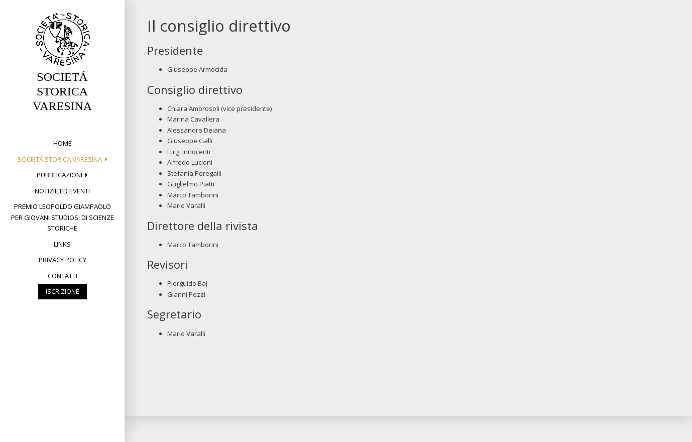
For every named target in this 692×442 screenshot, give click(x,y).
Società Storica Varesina (60, 159)
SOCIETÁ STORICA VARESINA (62, 91)
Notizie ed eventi (62, 190)
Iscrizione (62, 291)
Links (62, 244)
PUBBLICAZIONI (59, 174)
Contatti (62, 275)
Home (62, 143)
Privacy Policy (62, 259)
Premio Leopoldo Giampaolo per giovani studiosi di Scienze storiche (62, 217)
